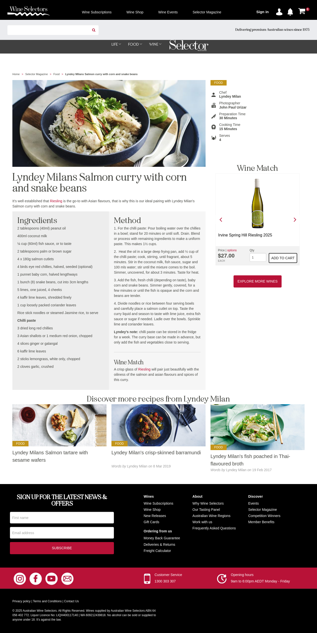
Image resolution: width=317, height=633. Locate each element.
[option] (257, 220)
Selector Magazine (36, 74)
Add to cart (283, 258)
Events (253, 504)
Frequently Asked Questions (214, 528)
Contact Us (71, 602)
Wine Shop (152, 510)
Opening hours (242, 576)
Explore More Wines (258, 282)
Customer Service (168, 576)
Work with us (202, 522)
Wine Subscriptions (158, 504)
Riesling (56, 201)
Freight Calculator (157, 551)
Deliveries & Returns (159, 545)
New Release (154, 516)
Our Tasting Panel (206, 510)
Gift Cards (151, 522)
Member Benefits (261, 522)
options (232, 250)
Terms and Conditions (47, 602)
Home (16, 74)
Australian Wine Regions (211, 516)
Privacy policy (21, 602)
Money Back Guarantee (162, 538)
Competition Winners (264, 516)
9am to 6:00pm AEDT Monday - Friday (260, 582)
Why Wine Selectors (208, 504)
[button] (291, 11)
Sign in (262, 12)
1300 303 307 (165, 582)
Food (56, 74)
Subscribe (62, 549)
